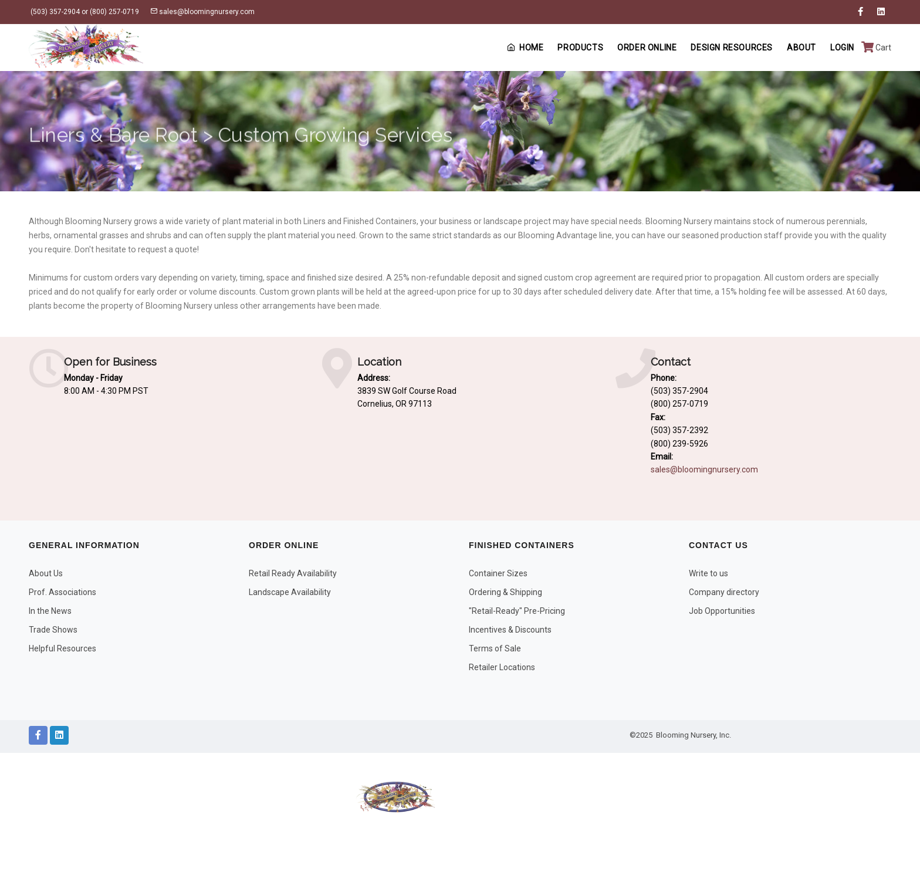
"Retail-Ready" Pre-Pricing (517, 611)
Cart (876, 47)
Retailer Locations (502, 667)
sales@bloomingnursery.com (202, 12)
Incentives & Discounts (510, 629)
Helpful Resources (62, 648)
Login (842, 47)
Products (580, 47)
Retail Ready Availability (293, 573)
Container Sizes (498, 573)
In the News (50, 611)
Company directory (724, 592)
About (801, 47)
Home (525, 47)
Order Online (647, 47)
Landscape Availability (290, 592)
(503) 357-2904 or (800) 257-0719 (84, 12)
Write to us (708, 573)
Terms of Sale (495, 648)
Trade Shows (53, 629)
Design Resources (732, 47)
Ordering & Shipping (505, 592)
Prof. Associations (62, 592)
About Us (46, 573)
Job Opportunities (722, 611)
